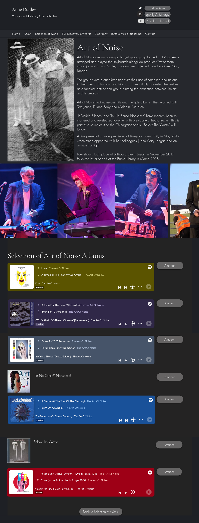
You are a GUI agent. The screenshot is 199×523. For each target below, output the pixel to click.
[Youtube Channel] (158, 21)
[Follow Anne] (158, 8)
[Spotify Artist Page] (158, 14)
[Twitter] (140, 8)
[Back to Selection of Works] (100, 511)
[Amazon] (170, 265)
